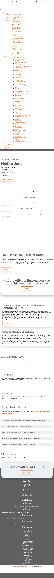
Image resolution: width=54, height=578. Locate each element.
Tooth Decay (18, 105)
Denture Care (18, 113)
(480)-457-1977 (5, 216)
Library (5, 56)
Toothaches (18, 87)
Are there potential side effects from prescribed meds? (19, 444)
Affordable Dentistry (17, 42)
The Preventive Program (21, 62)
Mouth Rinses (18, 109)
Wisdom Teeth (19, 94)
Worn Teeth (15, 39)
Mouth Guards (19, 127)
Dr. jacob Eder (9, 147)
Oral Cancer (18, 95)
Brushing (17, 106)
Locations (5, 13)
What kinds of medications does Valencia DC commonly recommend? (23, 420)
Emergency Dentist (17, 21)
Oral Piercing (18, 70)
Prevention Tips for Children (22, 115)
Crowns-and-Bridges (17, 37)
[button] (27, 420)
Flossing (17, 108)
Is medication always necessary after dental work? (17, 426)
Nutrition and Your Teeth (21, 119)
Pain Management (17, 72)
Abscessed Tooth (19, 80)
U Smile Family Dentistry (12, 19)
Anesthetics (18, 74)
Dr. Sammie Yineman (11, 146)
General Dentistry (20, 59)
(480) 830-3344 (5, 211)
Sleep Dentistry (16, 52)
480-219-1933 (36, 411)
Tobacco (17, 69)
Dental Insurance (41, 1)
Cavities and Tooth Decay (21, 86)
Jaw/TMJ (17, 140)
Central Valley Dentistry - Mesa (14, 16)
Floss (16, 125)
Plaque (16, 97)
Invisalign (14, 45)
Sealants (17, 111)
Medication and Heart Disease (23, 66)
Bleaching (14, 34)
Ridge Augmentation (17, 38)
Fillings (17, 63)
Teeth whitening (16, 23)
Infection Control (19, 65)
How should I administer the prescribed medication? (18, 432)
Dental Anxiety (16, 41)
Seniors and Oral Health (21, 118)
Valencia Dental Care (25, 566)
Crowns (17, 134)
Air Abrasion (18, 76)
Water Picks (18, 126)
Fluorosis (17, 90)
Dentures (14, 46)
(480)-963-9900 (5, 205)
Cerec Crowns (15, 44)
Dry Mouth (18, 88)
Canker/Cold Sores (20, 84)
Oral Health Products (20, 122)
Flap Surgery (18, 139)
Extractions (18, 136)
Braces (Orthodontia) (20, 130)
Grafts (13, 26)
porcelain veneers (17, 33)
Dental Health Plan (17, 53)
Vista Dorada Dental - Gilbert (14, 14)
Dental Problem (16, 79)
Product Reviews (16, 120)
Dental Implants (16, 24)
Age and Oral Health (20, 67)
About (4, 143)
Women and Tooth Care (21, 116)
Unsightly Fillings (16, 28)
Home (4, 12)
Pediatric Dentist (16, 27)
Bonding (14, 35)
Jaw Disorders (18, 101)
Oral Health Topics (17, 58)
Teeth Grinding (19, 100)
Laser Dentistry (16, 51)
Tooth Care (15, 102)
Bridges (17, 133)
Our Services (6, 20)
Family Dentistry (16, 31)
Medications (18, 77)
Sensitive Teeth (19, 98)
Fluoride (17, 60)
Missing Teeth (18, 132)
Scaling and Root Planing (21, 137)
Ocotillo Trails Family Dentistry (14, 17)
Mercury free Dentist (17, 49)
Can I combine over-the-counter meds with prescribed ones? (21, 438)
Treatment (15, 129)
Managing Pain (19, 73)
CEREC (14, 48)
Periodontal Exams (20, 104)
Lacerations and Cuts (20, 93)
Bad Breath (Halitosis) (21, 81)
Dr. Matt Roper (10, 144)
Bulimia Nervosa (19, 83)
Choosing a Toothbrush (21, 123)
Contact (5, 148)
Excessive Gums (16, 30)
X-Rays (16, 112)
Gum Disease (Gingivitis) (21, 91)
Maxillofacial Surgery (20, 141)
